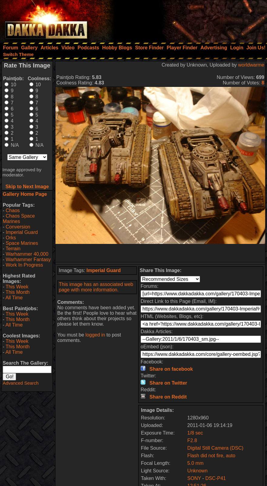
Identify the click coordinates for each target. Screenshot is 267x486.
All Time (14, 297)
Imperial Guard (22, 232)
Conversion (18, 226)
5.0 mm (195, 463)
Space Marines (22, 243)
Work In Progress (24, 265)
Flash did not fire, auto (211, 455)
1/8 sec (195, 432)
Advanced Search (20, 383)
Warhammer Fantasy (28, 259)
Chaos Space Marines (19, 218)
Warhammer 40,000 (27, 254)
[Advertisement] (185, 20)
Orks (11, 237)
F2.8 (192, 440)
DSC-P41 (215, 478)
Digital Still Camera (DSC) (215, 448)
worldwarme (251, 64)
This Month (17, 292)
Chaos (13, 210)
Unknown (197, 470)
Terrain (12, 248)
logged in (95, 334)
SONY (194, 478)
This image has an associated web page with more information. (96, 287)
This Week (16, 286)
